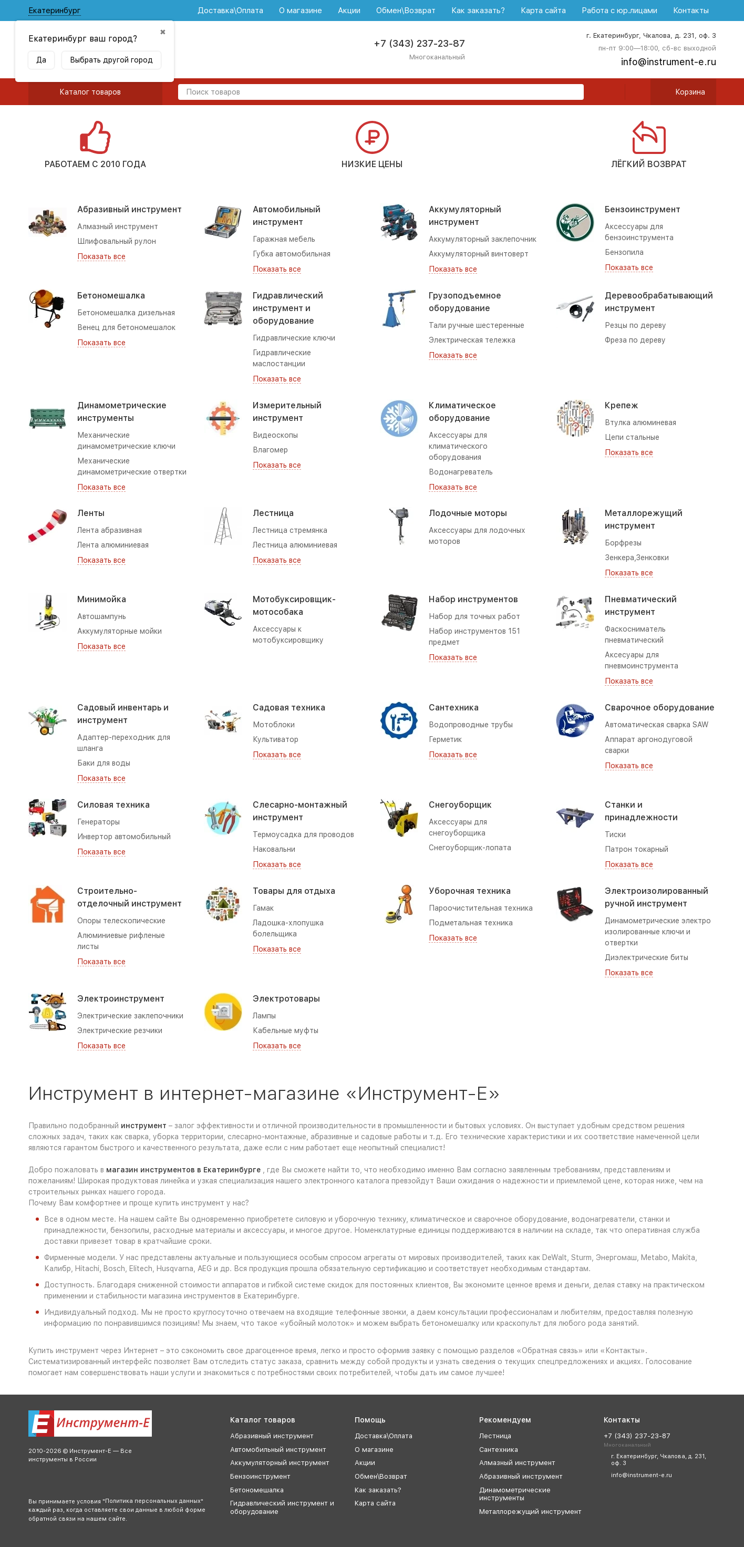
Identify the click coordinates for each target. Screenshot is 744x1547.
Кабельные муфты (285, 1030)
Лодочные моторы (468, 513)
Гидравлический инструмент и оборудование (288, 308)
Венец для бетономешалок (126, 327)
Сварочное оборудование (660, 708)
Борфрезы (623, 543)
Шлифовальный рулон (116, 241)
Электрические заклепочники (130, 1016)
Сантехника (454, 708)
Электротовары (286, 999)
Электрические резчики (119, 1030)
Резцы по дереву (635, 325)
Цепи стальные (632, 437)
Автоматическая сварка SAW (657, 724)
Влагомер (270, 450)
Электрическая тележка (472, 340)
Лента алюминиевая (113, 545)
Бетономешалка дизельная (126, 312)
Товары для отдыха (294, 891)
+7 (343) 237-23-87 (419, 43)
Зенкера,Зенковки (637, 557)
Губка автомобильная (291, 254)
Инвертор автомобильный (124, 836)
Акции (349, 10)
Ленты (91, 513)
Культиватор (275, 739)
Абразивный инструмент (129, 209)
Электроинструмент (120, 999)
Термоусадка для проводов (303, 834)
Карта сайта (543, 10)
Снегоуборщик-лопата (470, 847)
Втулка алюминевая (640, 422)
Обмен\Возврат (406, 10)
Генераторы (98, 822)
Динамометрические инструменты (515, 1494)
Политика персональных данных (153, 1501)
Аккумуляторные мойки (119, 631)
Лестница (273, 513)
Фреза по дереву (635, 340)
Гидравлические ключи (294, 338)
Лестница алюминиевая (295, 545)
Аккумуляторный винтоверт (479, 254)
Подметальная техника (471, 923)
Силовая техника (113, 805)
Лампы (264, 1016)
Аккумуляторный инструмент (279, 1463)
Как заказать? (478, 10)
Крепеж (621, 405)
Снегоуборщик (460, 805)
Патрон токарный (636, 849)
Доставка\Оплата (230, 10)
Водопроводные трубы (471, 724)
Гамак (263, 908)
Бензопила (624, 252)
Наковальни (274, 849)
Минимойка (101, 599)
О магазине (300, 10)
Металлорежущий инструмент (530, 1511)
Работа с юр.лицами (619, 10)
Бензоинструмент (642, 209)
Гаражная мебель (284, 239)
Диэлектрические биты (646, 957)
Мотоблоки (274, 724)
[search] (572, 92)
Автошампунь (101, 616)
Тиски (615, 834)
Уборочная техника (470, 891)
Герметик (445, 739)
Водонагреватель (461, 472)
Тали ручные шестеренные (476, 325)
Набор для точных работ (474, 616)
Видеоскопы (275, 435)
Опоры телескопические (121, 920)
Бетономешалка (111, 296)
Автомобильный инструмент (278, 1449)
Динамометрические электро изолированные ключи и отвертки (658, 931)
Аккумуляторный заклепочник (482, 239)
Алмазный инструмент (117, 226)
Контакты (691, 10)
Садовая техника (289, 708)
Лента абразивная (109, 530)
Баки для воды (103, 763)
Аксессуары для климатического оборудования (458, 446)
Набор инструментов (473, 599)
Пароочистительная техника (481, 908)
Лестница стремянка (290, 530)
